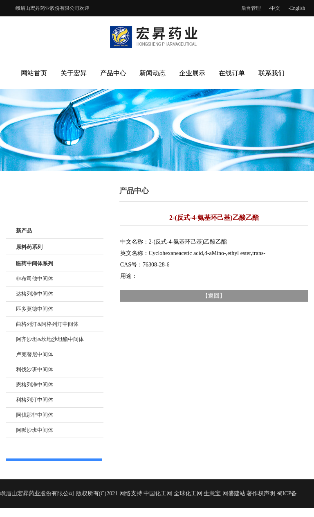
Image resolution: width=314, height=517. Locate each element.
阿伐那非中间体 (34, 415)
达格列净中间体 (34, 294)
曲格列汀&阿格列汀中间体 (47, 324)
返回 (214, 296)
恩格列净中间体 (34, 385)
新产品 (24, 231)
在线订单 (232, 73)
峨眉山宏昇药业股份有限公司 (47, 8)
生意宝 (212, 493)
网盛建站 (233, 493)
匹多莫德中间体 (34, 309)
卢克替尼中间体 (34, 354)
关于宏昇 (74, 73)
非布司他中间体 (34, 278)
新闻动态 (152, 73)
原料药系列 (29, 247)
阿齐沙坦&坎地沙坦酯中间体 (50, 339)
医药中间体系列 (34, 263)
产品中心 (113, 73)
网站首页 (34, 73)
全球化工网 (188, 493)
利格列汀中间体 (34, 400)
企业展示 (192, 73)
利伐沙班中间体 (34, 369)
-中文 (274, 8)
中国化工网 (158, 493)
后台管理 (251, 8)
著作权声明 (261, 493)
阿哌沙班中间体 (34, 430)
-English (297, 8)
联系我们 (271, 73)
